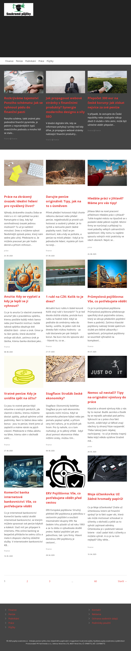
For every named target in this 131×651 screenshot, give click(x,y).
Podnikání (30, 61)
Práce (41, 61)
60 (95, 581)
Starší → (122, 581)
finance (7, 138)
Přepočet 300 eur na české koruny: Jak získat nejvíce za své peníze (106, 102)
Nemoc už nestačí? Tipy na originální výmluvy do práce (107, 397)
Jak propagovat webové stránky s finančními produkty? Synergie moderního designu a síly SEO (65, 107)
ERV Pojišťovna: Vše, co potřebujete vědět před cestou (64, 497)
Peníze (19, 61)
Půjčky (50, 61)
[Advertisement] (65, 35)
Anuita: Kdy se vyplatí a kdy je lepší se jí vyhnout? (22, 301)
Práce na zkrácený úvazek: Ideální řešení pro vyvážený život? (20, 201)
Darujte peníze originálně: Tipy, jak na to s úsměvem (63, 201)
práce (6, 250)
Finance (9, 61)
